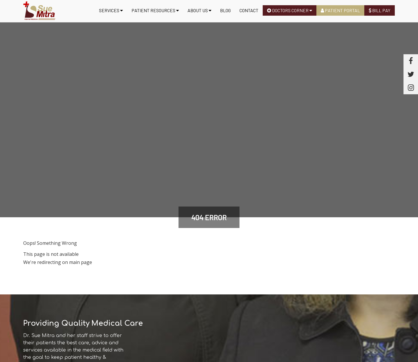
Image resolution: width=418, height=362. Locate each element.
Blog (225, 10)
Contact (248, 10)
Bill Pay (379, 10)
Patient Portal (340, 10)
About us (199, 10)
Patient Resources (155, 10)
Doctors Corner (289, 10)
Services (111, 10)
